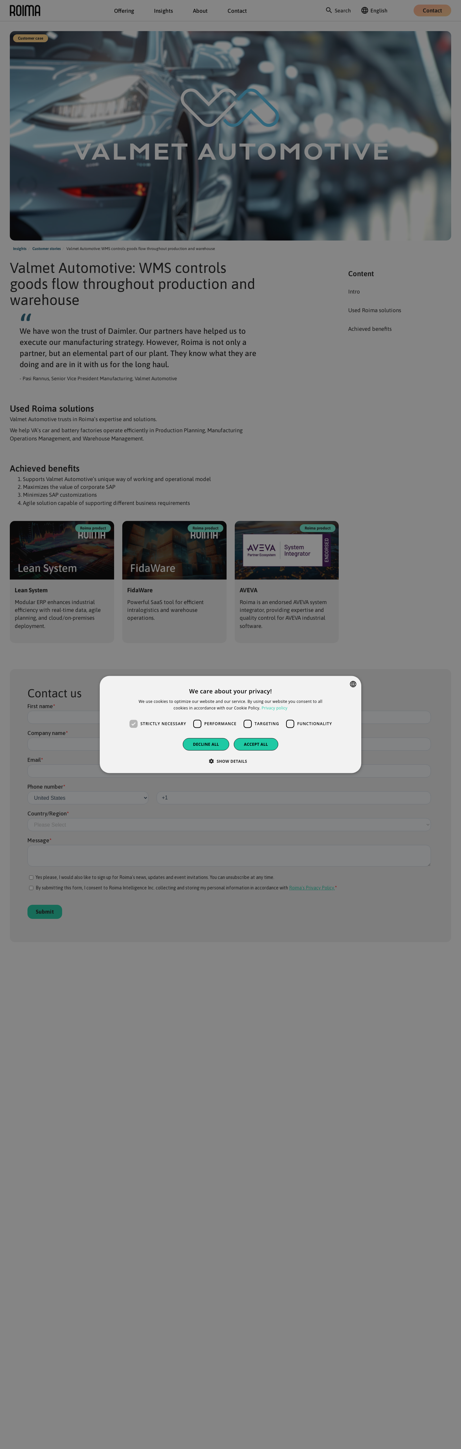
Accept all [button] (256, 744)
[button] (230, 761)
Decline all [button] (206, 744)
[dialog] (230, 724)
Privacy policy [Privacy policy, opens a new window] (274, 708)
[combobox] (353, 684)
